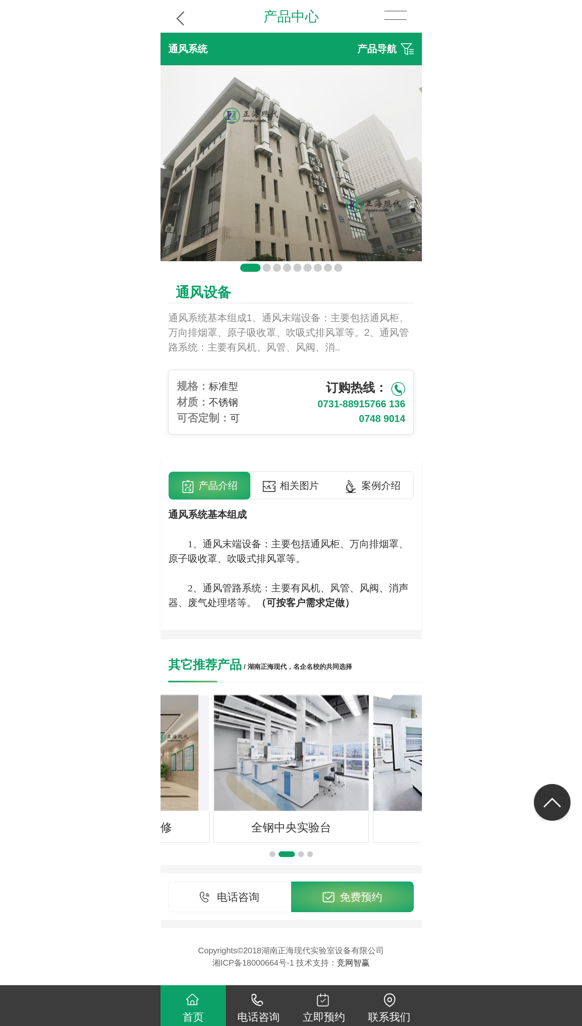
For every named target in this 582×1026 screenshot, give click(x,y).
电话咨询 (229, 897)
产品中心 (291, 16)
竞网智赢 (353, 962)
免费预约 (352, 897)
